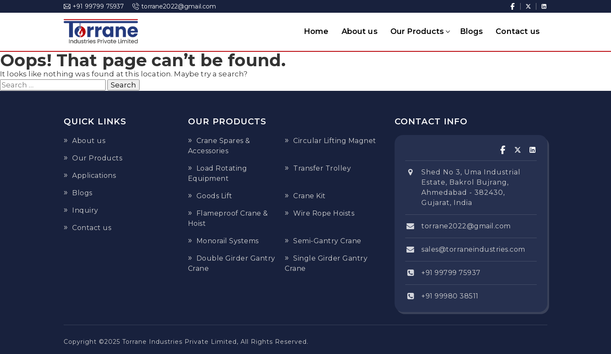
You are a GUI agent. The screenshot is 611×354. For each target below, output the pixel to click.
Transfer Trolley (322, 168)
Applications (94, 175)
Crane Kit (309, 196)
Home (316, 31)
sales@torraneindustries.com (473, 249)
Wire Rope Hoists (323, 213)
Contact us (518, 31)
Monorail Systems (227, 241)
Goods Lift (214, 196)
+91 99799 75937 (94, 6)
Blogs (471, 31)
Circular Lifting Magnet (334, 141)
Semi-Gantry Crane (327, 241)
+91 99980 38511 (450, 296)
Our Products (417, 31)
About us (360, 31)
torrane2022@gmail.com (174, 6)
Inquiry (85, 210)
